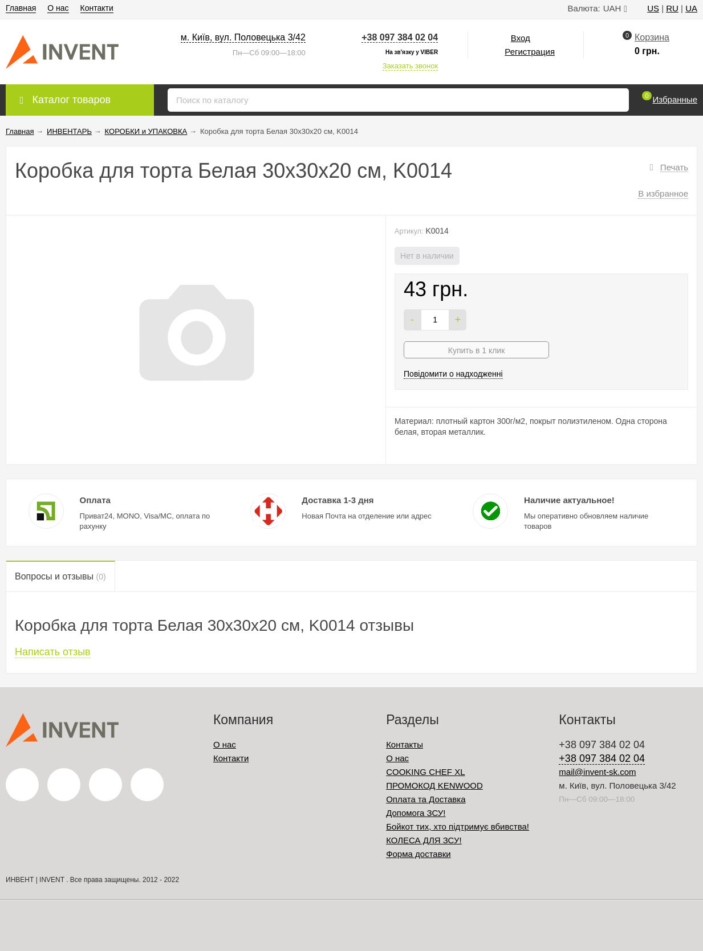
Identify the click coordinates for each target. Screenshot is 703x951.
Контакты (404, 744)
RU (672, 8)
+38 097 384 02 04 (399, 37)
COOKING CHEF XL (425, 772)
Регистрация (530, 51)
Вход (520, 38)
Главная (21, 8)
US (653, 8)
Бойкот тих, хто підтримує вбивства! (457, 826)
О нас (57, 8)
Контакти (96, 8)
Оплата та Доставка (425, 799)
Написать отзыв (53, 652)
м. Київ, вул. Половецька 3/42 (243, 37)
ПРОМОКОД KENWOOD (434, 785)
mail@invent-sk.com (597, 772)
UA (691, 8)
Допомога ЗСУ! (415, 813)
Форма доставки (418, 854)
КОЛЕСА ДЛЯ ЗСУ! (424, 840)
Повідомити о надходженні (453, 373)
